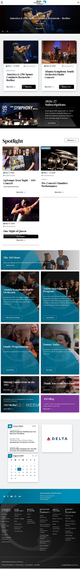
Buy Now (29, 86)
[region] (23, 467)
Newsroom (56, 520)
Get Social (56, 530)
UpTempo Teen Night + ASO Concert (19, 181)
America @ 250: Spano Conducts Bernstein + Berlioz (20, 76)
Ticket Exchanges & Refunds (6, 537)
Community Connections (56, 527)
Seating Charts (6, 541)
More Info (40, 27)
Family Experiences (43, 515)
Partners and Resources (43, 548)
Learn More (52, 122)
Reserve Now (66, 86)
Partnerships (68, 534)
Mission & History (57, 518)
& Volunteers (70, 510)
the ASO (58, 509)
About (54, 523)
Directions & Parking (17, 514)
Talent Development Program (43, 529)
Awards (55, 533)
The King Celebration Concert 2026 (31, 520)
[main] (40, 246)
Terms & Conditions (8, 564)
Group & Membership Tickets (5, 525)
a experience (69, 564)
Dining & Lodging (19, 518)
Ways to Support (70, 520)
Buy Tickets (40, 23)
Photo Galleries (44, 545)
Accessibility (17, 523)
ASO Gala (68, 517)
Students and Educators (44, 520)
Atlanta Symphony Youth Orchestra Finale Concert (59, 73)
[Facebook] (7, 495)
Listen (28, 516)
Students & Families (5, 530)
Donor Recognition (70, 527)
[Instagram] (15, 495)
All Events (71, 139)
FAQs (15, 520)
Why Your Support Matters (70, 524)
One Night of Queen (14, 230)
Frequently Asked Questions (70, 538)
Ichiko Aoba (40, 13)
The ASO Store (18, 530)
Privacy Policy (19, 564)
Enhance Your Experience (18, 527)
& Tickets (7, 509)
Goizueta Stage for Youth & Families (44, 536)
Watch (29, 513)
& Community (45, 510)
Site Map (37, 564)
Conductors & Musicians (57, 514)
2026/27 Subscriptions (55, 102)
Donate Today (69, 515)
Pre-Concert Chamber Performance (55, 184)
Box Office (5, 534)
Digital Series (5, 520)
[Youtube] (11, 495)
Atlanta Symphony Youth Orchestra (45, 524)
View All (34, 425)
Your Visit (19, 509)
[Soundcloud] (19, 495)
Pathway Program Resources (45, 541)
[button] (3, 30)
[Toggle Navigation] (2, 2)
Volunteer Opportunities (69, 531)
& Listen (32, 509)
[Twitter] (4, 495)
